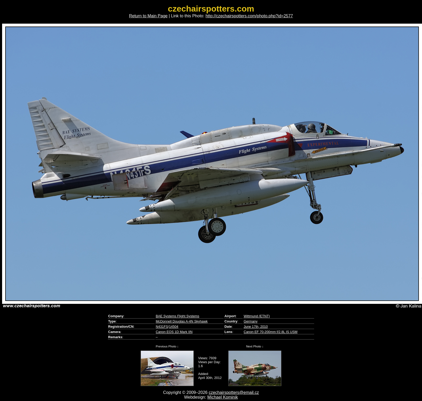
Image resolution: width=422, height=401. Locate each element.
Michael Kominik (222, 397)
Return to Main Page (148, 16)
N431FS (162, 327)
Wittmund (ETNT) (257, 316)
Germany (250, 321)
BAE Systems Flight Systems (177, 316)
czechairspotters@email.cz (234, 392)
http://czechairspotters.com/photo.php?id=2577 (249, 16)
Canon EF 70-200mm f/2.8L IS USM (270, 332)
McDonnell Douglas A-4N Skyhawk (182, 321)
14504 (173, 327)
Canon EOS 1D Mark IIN (174, 332)
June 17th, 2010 (256, 327)
